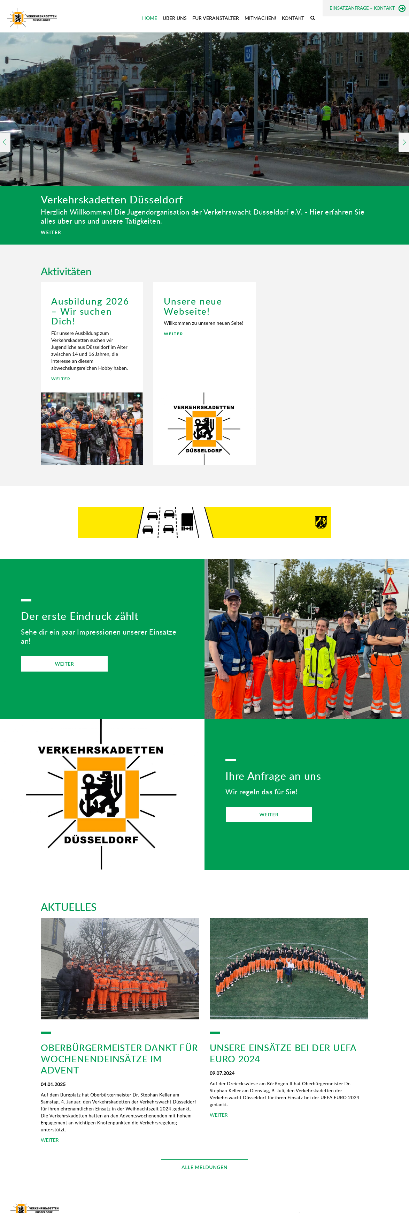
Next (404, 142)
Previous (5, 142)
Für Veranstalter (215, 18)
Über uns (175, 18)
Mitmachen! (260, 18)
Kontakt (293, 18)
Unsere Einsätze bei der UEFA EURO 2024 (283, 1053)
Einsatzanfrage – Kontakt (362, 8)
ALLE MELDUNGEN (204, 1167)
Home (149, 18)
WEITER (51, 232)
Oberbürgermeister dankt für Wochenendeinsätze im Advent (119, 1058)
